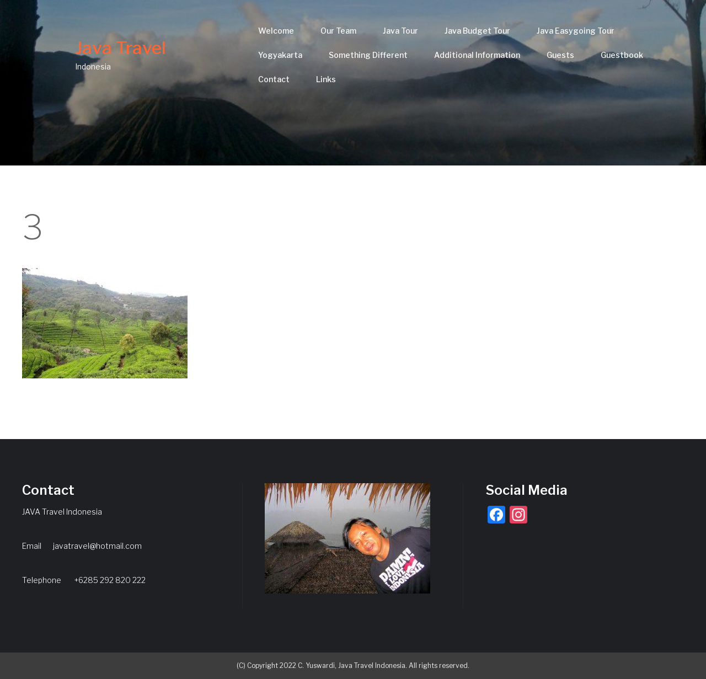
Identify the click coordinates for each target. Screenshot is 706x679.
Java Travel (120, 47)
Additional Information (477, 55)
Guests (560, 55)
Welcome (276, 30)
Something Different (368, 55)
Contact (274, 79)
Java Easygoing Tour (575, 30)
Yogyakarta (280, 55)
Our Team (338, 30)
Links (326, 79)
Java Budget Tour (477, 30)
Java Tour (400, 30)
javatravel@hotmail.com (97, 545)
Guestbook (622, 55)
